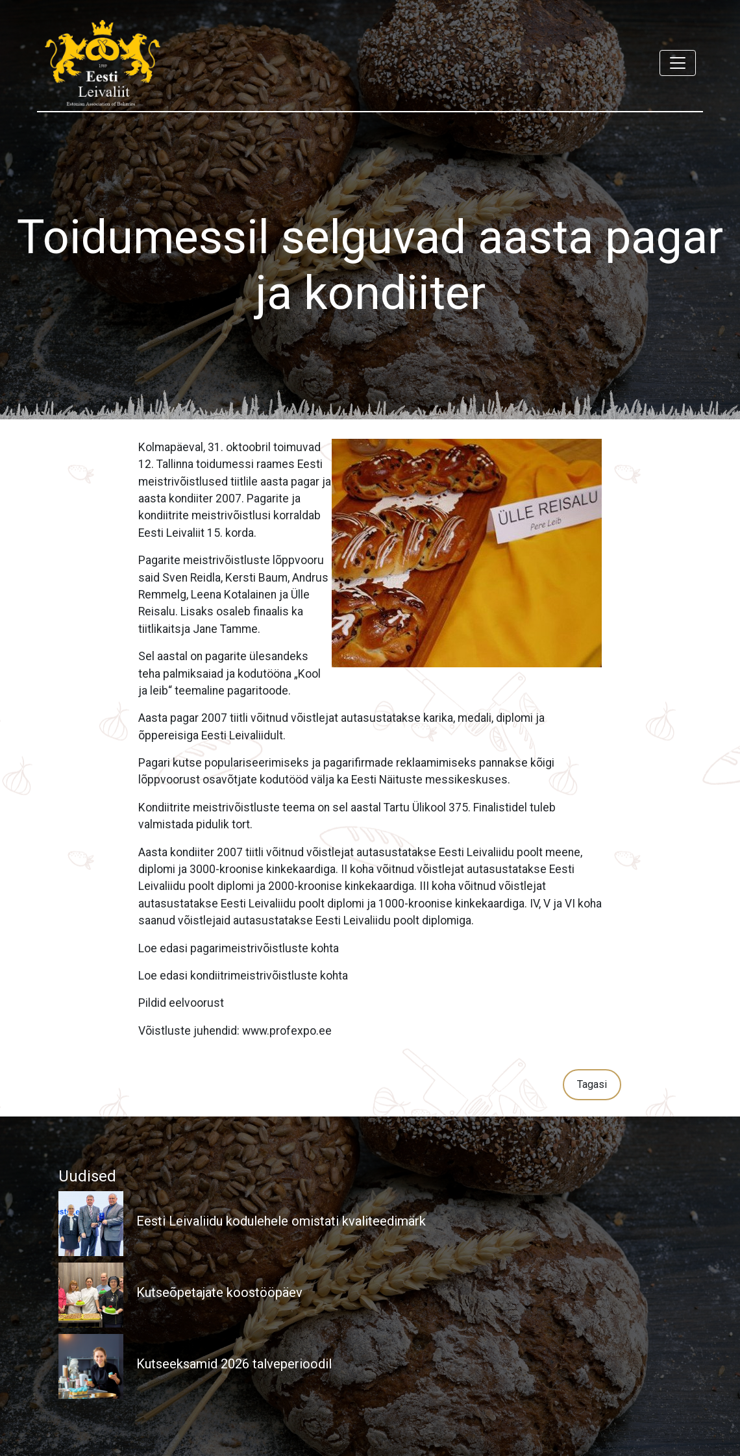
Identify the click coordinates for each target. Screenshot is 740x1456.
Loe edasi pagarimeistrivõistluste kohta (238, 948)
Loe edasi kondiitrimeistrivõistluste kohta (243, 975)
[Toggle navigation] (678, 63)
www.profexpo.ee (287, 1030)
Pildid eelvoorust (181, 1002)
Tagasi (592, 1084)
